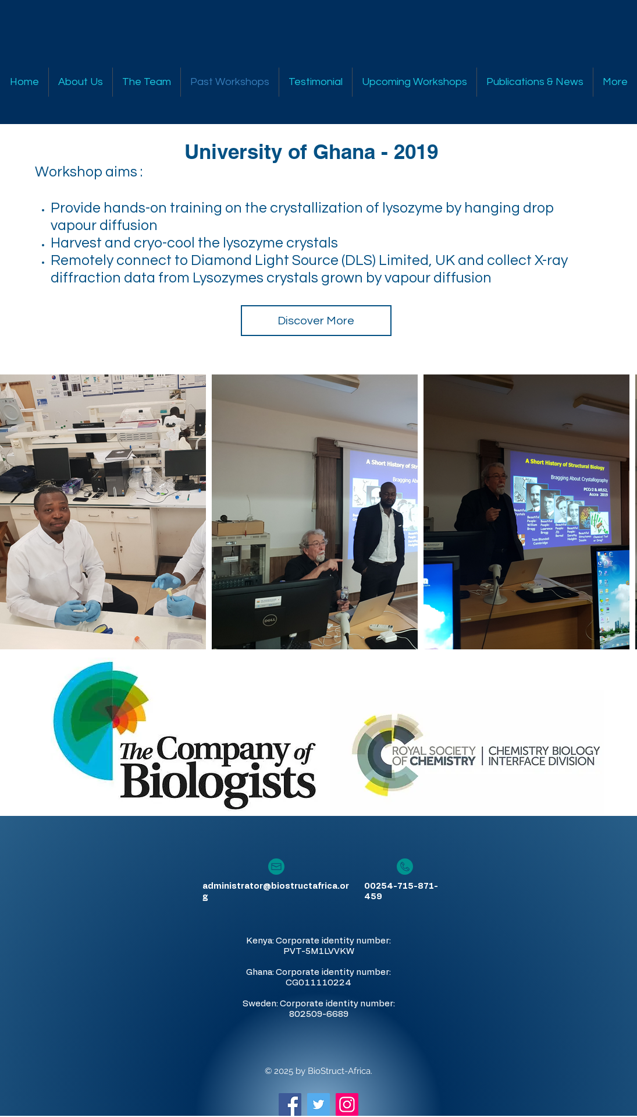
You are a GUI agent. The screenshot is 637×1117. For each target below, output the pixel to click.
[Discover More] (316, 320)
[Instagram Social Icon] (347, 1104)
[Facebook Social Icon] (290, 1104)
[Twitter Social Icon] (318, 1104)
